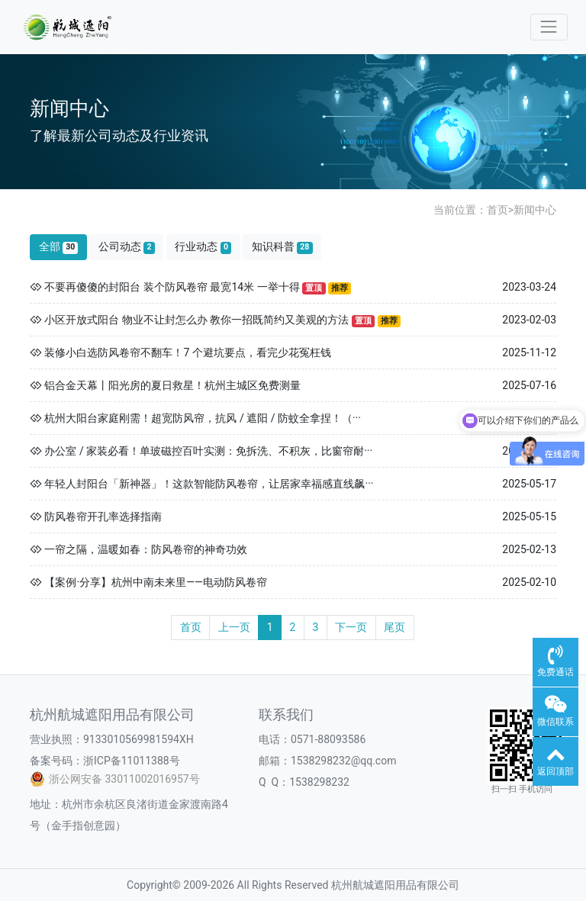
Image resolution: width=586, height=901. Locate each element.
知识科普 (282, 246)
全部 (59, 246)
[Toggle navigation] (549, 27)
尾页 (394, 627)
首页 (497, 210)
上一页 (234, 627)
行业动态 (203, 246)
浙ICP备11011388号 (131, 761)
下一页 (351, 627)
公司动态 (126, 246)
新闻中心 (535, 210)
